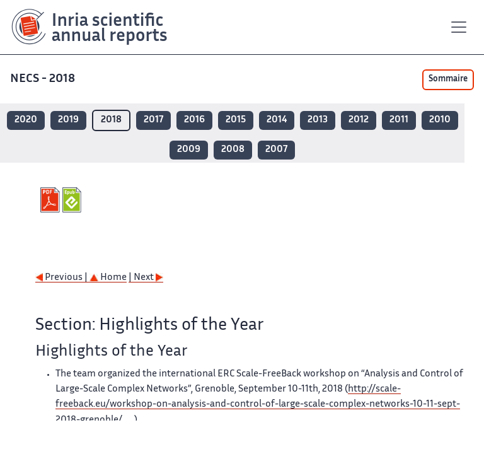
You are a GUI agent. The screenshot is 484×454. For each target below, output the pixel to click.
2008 (233, 150)
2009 (188, 150)
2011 (398, 120)
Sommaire (448, 79)
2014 (277, 120)
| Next (146, 278)
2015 (236, 120)
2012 (359, 120)
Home (108, 278)
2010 (440, 120)
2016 (194, 120)
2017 (153, 120)
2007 (276, 150)
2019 (68, 120)
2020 (25, 120)
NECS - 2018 (44, 79)
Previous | (62, 278)
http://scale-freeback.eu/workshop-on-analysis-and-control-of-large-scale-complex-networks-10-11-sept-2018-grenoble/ (257, 404)
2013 (318, 120)
